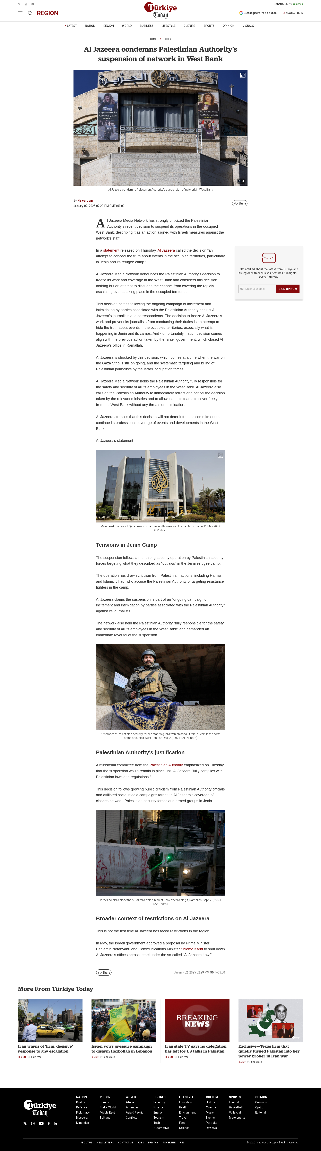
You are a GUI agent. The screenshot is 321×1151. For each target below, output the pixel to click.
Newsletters (105, 1143)
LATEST (72, 26)
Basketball (236, 1107)
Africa (130, 1102)
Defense (81, 1107)
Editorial (260, 1112)
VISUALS (248, 26)
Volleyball (235, 1112)
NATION (90, 26)
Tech (157, 1123)
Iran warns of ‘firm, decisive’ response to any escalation (45, 1049)
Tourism (159, 1118)
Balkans (105, 1118)
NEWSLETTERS (292, 13)
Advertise (169, 1143)
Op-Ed (259, 1107)
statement (111, 250)
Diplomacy (83, 1112)
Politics (80, 1102)
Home (153, 39)
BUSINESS (147, 26)
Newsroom (85, 200)
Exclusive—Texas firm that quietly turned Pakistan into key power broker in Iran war (269, 1051)
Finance (159, 1107)
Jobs (140, 1143)
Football (234, 1102)
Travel (183, 1118)
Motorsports (237, 1118)
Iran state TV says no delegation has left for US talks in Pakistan (195, 1049)
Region (167, 39)
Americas (132, 1107)
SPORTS (209, 26)
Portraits (211, 1123)
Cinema (211, 1107)
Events (210, 1118)
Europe (104, 1102)
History (210, 1102)
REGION (108, 26)
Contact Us (125, 1143)
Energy (158, 1112)
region (47, 13)
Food (182, 1123)
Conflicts (131, 1118)
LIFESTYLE (168, 26)
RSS (182, 1143)
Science (184, 1128)
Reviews (211, 1128)
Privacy (153, 1143)
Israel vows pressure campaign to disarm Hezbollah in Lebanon (122, 1049)
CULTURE (189, 26)
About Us (86, 1143)
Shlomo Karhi (192, 949)
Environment (187, 1112)
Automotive (161, 1128)
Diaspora (82, 1118)
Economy (160, 1102)
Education (185, 1102)
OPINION (228, 26)
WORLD (127, 26)
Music (210, 1112)
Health (183, 1107)
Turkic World (108, 1107)
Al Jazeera (166, 250)
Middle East (107, 1112)
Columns (261, 1102)
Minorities (82, 1123)
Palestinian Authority (166, 765)
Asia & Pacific (134, 1112)
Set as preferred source (258, 13)
